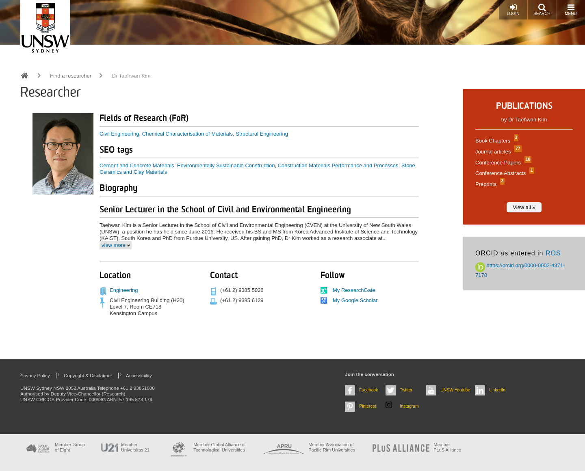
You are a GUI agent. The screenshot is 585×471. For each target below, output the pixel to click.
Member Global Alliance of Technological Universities (219, 447)
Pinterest (367, 406)
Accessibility (139, 375)
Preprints (489, 184)
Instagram (409, 406)
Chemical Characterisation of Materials (187, 134)
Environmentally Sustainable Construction (226, 165)
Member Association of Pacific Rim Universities (331, 447)
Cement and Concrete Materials (137, 165)
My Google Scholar (355, 300)
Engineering (124, 290)
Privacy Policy (35, 375)
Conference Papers (502, 163)
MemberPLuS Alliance (447, 447)
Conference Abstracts (503, 173)
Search (541, 9)
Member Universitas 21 (135, 447)
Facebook (368, 389)
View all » (524, 207)
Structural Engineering (262, 134)
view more (114, 245)
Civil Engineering (119, 134)
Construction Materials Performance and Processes (338, 165)
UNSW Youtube (455, 389)
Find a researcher (70, 76)
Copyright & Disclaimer (88, 375)
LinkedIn (497, 389)
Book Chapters (495, 141)
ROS (553, 253)
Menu (570, 9)
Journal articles (497, 152)
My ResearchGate (354, 290)
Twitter (406, 389)
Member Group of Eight (70, 447)
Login (513, 9)
